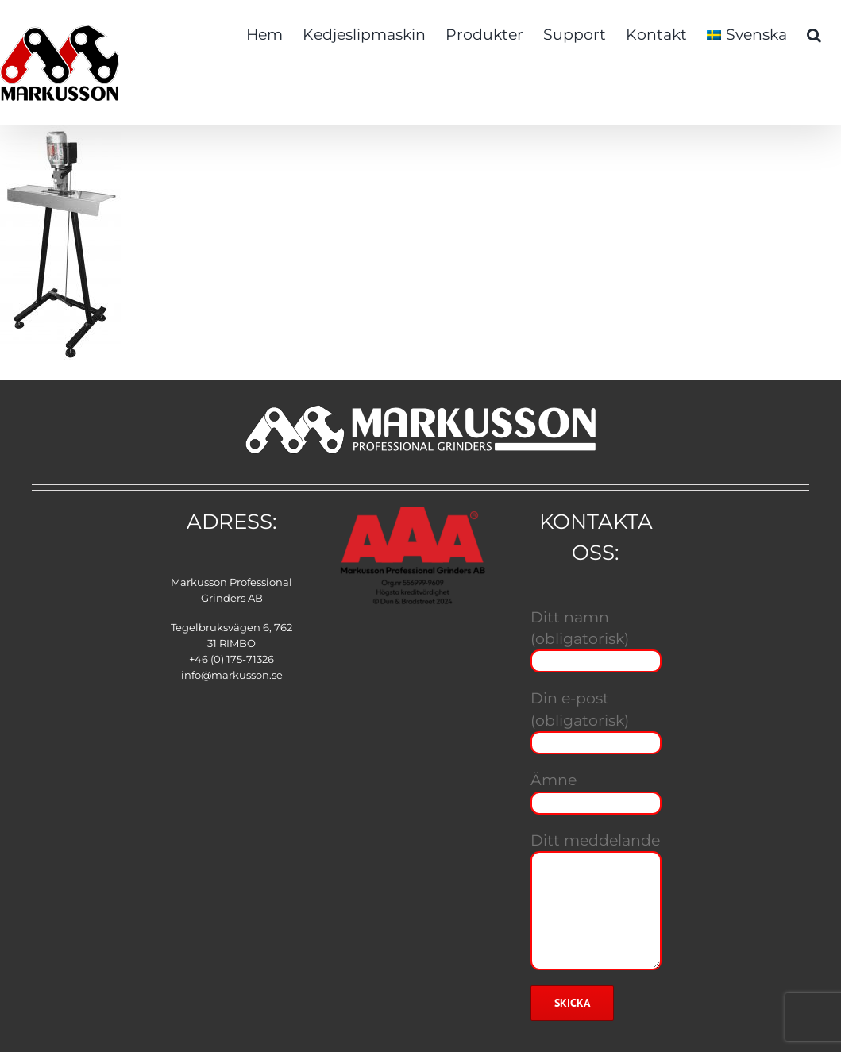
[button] (814, 33)
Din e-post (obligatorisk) (596, 719)
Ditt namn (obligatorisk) (596, 638)
